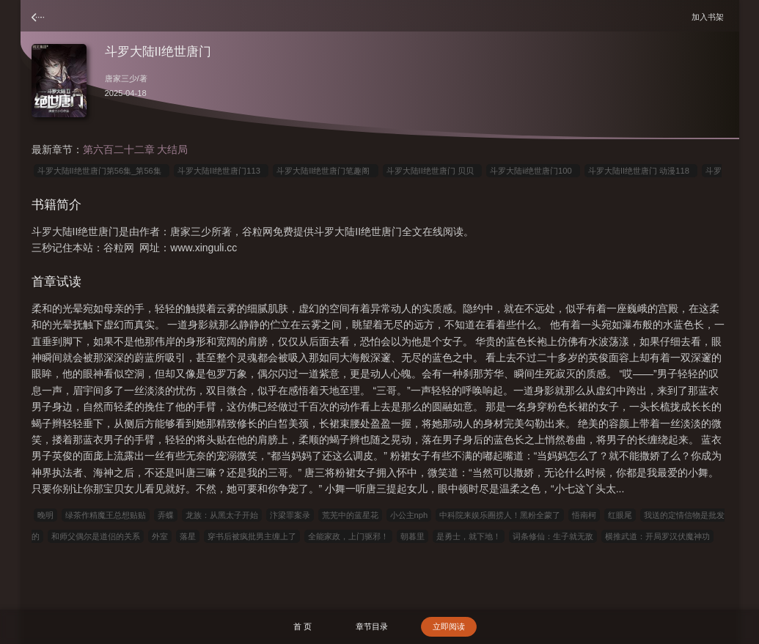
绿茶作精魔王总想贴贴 (105, 515)
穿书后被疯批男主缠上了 (252, 536)
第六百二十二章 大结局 (135, 149)
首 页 (302, 626)
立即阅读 (449, 626)
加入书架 (710, 16)
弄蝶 (166, 515)
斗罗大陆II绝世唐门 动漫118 (641, 170)
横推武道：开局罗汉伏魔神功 (657, 536)
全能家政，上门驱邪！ (348, 536)
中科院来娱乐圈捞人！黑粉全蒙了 (499, 515)
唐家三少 (121, 78)
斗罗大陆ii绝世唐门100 (533, 170)
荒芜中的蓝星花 (350, 515)
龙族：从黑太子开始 (222, 515)
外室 (160, 536)
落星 (188, 536)
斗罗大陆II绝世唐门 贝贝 (432, 170)
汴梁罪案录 (290, 515)
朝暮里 (412, 536)
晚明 (45, 515)
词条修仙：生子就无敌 (553, 536)
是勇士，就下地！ (468, 536)
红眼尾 (620, 515)
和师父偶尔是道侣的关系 (95, 536)
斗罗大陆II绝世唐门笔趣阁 (325, 170)
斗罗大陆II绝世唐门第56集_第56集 (101, 170)
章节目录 (372, 626)
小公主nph (409, 515)
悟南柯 (584, 515)
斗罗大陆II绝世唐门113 (221, 170)
